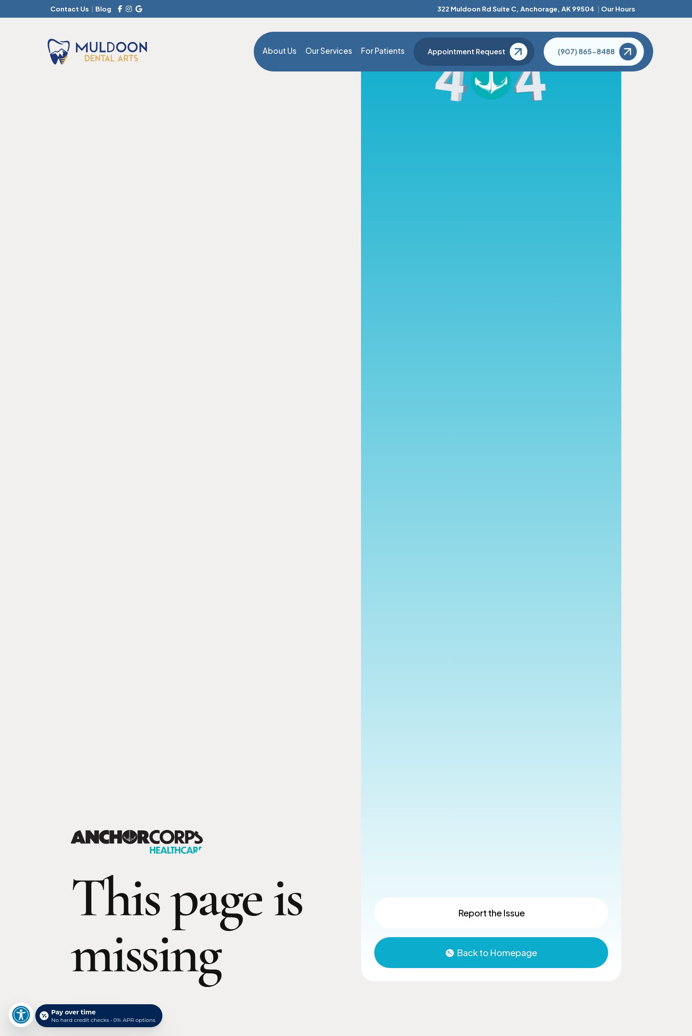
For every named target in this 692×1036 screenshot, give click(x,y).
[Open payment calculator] (98, 1015)
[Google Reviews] (138, 9)
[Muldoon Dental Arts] (97, 51)
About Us (280, 51)
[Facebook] (120, 9)
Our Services (328, 51)
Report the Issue (491, 912)
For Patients (383, 51)
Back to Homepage (497, 952)
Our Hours (618, 8)
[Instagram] (129, 9)
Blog (103, 8)
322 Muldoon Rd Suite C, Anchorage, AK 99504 (515, 8)
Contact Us (69, 8)
